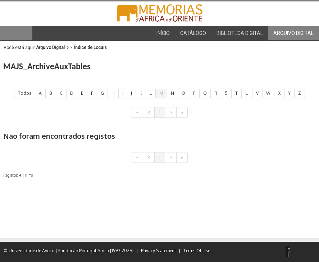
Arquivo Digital (50, 47)
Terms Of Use (196, 250)
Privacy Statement (158, 250)
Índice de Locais (90, 47)
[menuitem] (193, 33)
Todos (24, 93)
